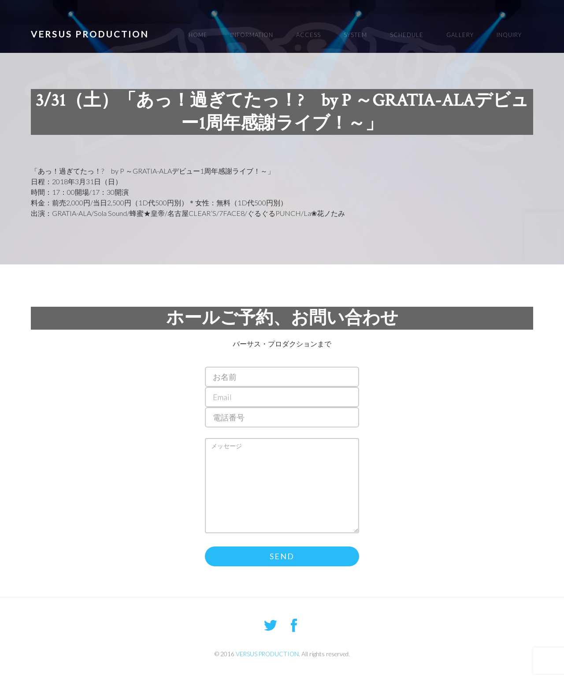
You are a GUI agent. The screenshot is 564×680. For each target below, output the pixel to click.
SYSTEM (355, 34)
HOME (198, 34)
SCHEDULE (406, 34)
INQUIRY (509, 34)
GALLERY (460, 34)
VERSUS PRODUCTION (90, 34)
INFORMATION (251, 34)
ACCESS (308, 34)
